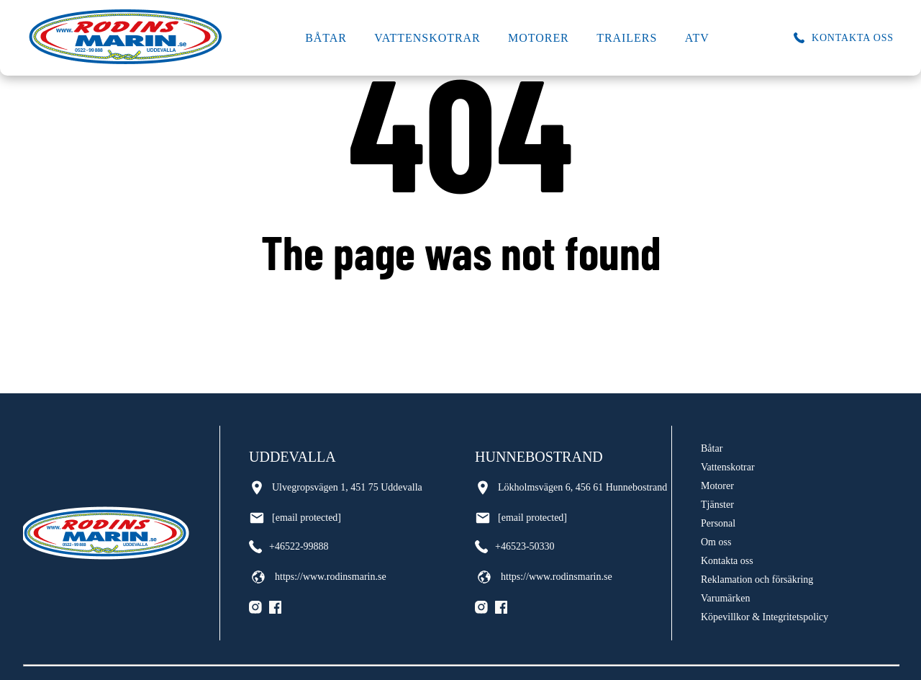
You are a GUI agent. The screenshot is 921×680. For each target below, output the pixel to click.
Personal (718, 523)
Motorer (538, 38)
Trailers (626, 38)
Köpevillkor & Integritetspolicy (764, 617)
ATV (697, 38)
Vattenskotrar (427, 38)
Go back (461, 309)
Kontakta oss (727, 560)
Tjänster (717, 504)
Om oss (716, 542)
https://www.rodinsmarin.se (317, 577)
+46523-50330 (515, 546)
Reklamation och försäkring (757, 579)
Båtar (326, 38)
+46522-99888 (289, 546)
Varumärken (725, 598)
